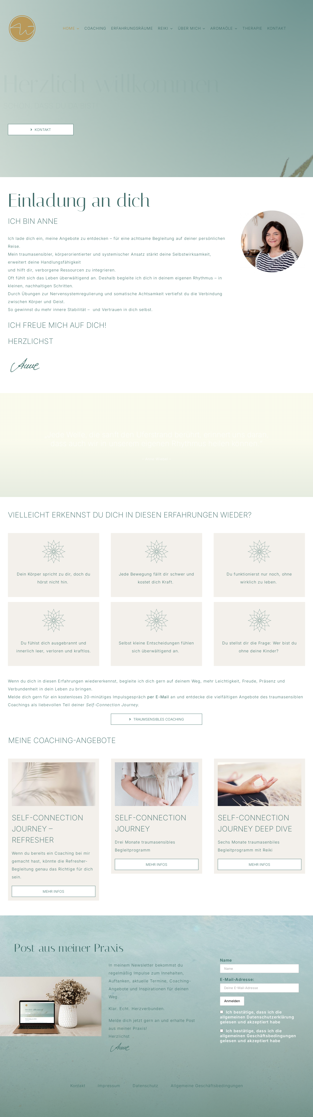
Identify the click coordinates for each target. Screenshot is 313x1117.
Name (226, 960)
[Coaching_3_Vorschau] (156, 764)
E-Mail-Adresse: (237, 979)
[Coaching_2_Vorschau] (50, 764)
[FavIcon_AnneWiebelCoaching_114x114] (22, 16)
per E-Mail (157, 696)
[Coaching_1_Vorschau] (256, 764)
